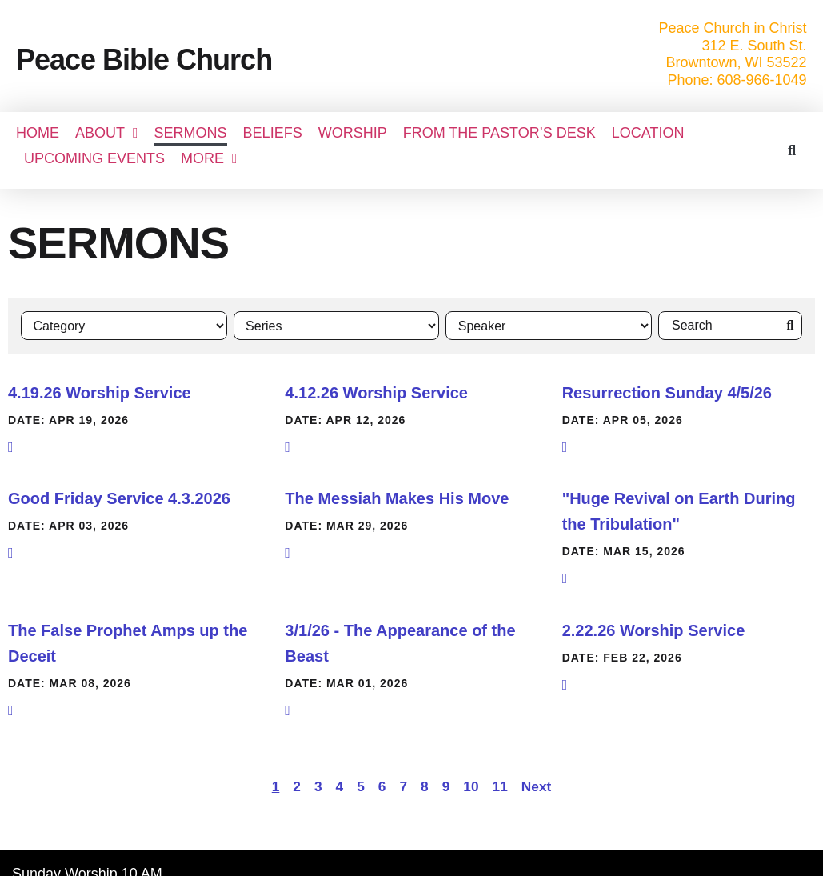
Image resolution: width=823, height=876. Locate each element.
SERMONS (190, 133)
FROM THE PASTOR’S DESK (499, 133)
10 (470, 786)
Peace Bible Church (144, 59)
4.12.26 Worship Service (376, 391)
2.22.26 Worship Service (653, 629)
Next (536, 786)
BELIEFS (272, 133)
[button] (791, 150)
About (106, 133)
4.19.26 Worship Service (99, 391)
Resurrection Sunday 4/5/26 (667, 391)
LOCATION (648, 133)
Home (37, 133)
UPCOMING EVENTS (94, 158)
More (209, 158)
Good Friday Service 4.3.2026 (119, 497)
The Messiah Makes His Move (397, 497)
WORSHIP (352, 133)
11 (500, 786)
